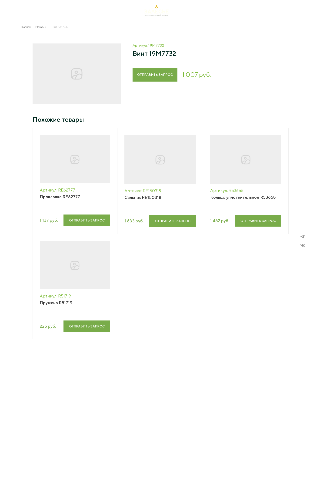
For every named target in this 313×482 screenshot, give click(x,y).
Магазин (40, 27)
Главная (26, 27)
